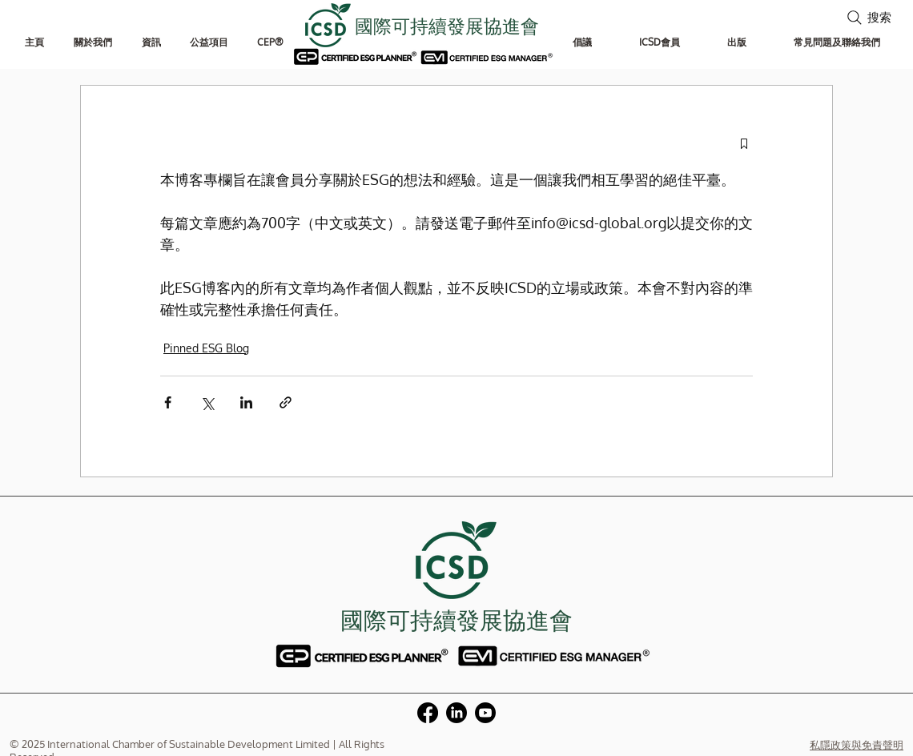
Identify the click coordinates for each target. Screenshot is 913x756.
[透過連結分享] (285, 402)
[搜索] (867, 17)
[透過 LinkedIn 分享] (246, 402)
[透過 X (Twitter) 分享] (207, 402)
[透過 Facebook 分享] (167, 402)
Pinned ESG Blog (206, 348)
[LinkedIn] (456, 712)
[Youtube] (485, 712)
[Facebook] (427, 712)
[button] (92, 42)
